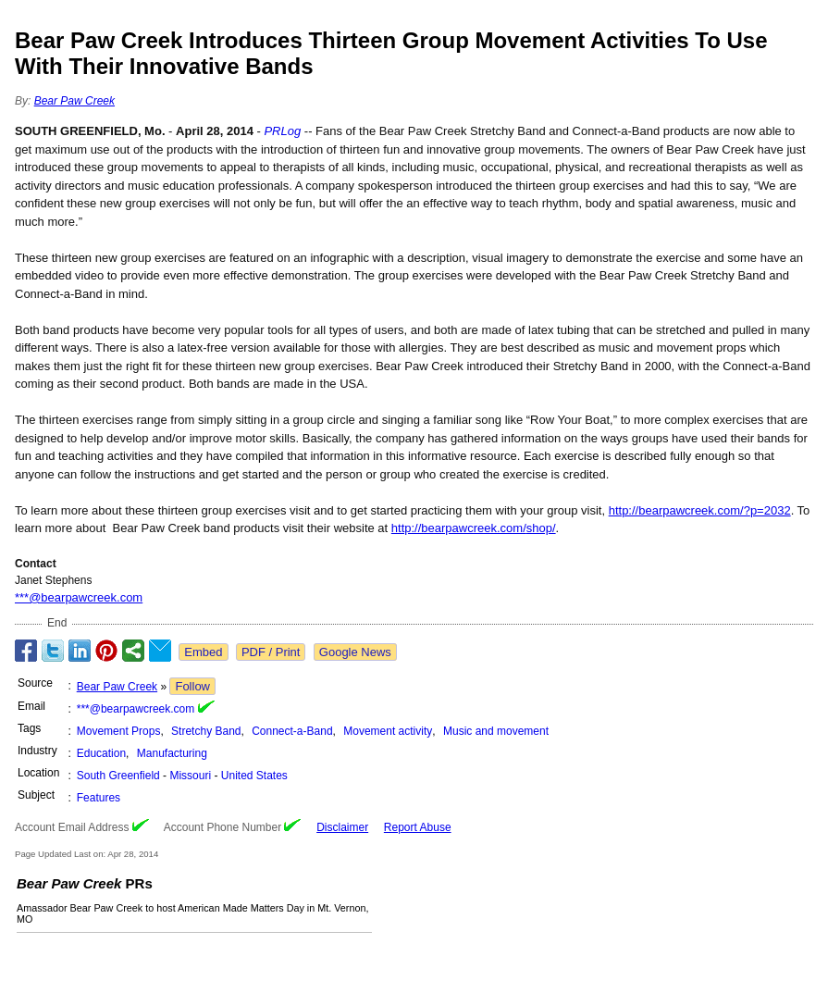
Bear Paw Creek (74, 100)
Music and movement (496, 731)
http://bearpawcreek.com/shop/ (473, 528)
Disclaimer (342, 827)
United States (254, 775)
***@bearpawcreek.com (78, 597)
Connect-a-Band (292, 731)
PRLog (282, 131)
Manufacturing (172, 753)
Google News (355, 652)
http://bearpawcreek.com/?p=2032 (700, 510)
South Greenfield (118, 775)
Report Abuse (417, 827)
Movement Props (119, 731)
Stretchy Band (206, 731)
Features (98, 797)
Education (101, 753)
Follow (192, 686)
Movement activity (387, 731)
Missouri (190, 775)
